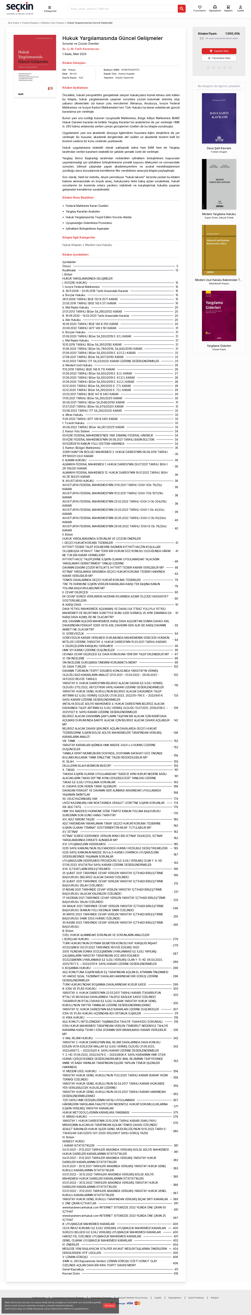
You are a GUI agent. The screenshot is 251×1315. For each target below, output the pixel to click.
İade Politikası (196, 1297)
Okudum (109, 1305)
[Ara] (182, 9)
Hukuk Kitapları (30, 22)
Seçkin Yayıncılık (124, 77)
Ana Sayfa (13, 22)
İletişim (215, 1297)
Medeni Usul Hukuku (53, 22)
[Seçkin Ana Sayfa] (19, 8)
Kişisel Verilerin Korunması (132, 1297)
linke (29, 1308)
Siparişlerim (174, 1297)
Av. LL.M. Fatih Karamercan (80, 49)
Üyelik (158, 1297)
